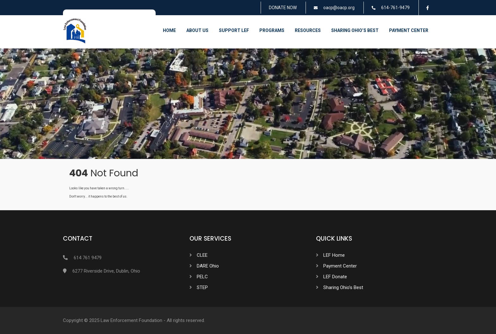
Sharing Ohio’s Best (355, 30)
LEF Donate (335, 277)
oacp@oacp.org (339, 7)
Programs (271, 30)
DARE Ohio (208, 266)
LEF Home (334, 255)
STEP (202, 287)
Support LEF (234, 30)
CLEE (202, 255)
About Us (197, 30)
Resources (308, 30)
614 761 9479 (88, 258)
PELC (202, 277)
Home (169, 30)
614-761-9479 (395, 7)
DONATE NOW (283, 7)
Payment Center (408, 30)
